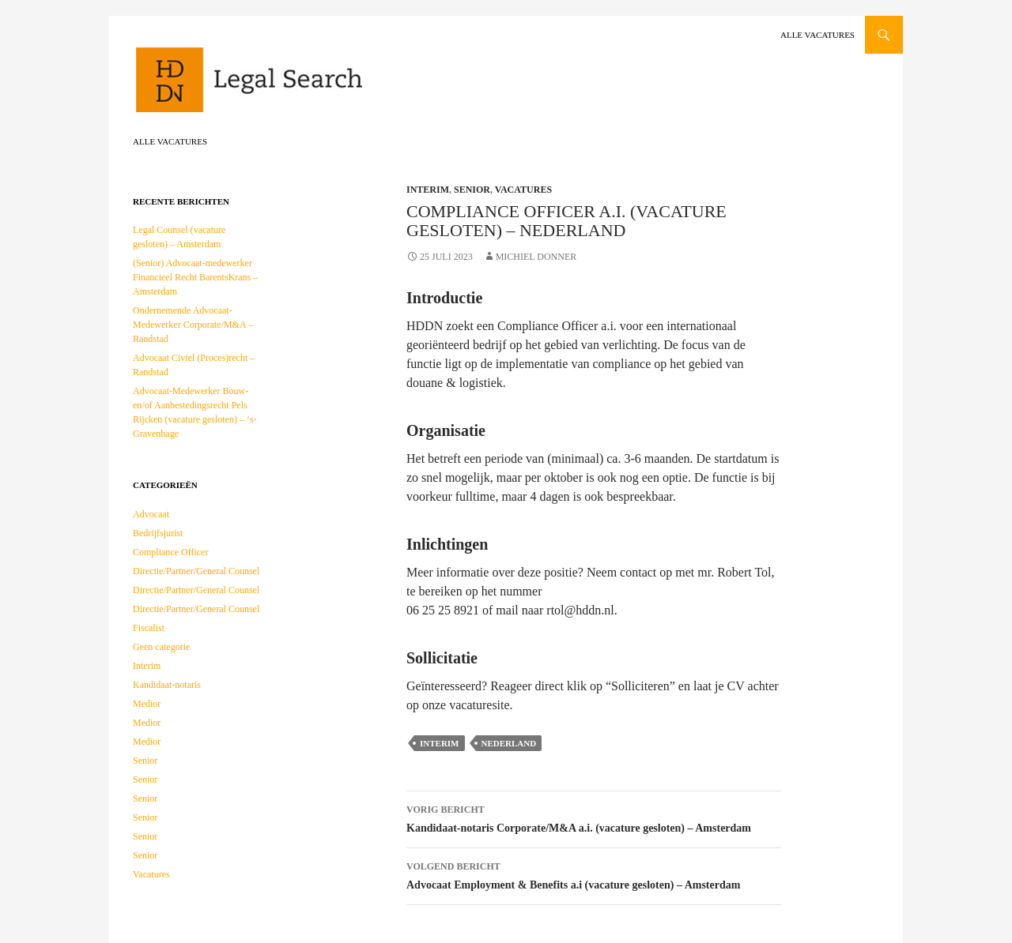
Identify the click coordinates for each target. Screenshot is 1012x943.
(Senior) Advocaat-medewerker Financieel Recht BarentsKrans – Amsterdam (195, 277)
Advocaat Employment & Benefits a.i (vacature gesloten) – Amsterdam (593, 874)
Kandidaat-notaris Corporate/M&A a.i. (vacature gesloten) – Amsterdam (593, 817)
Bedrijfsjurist (158, 533)
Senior (472, 189)
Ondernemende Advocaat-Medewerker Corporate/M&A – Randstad (193, 324)
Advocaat (151, 514)
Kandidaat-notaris (167, 684)
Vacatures (523, 189)
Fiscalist (148, 627)
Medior (146, 703)
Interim (427, 189)
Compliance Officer (170, 552)
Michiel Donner (536, 256)
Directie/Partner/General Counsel (196, 571)
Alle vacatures (817, 34)
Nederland (509, 743)
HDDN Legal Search (299, 86)
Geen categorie (161, 646)
